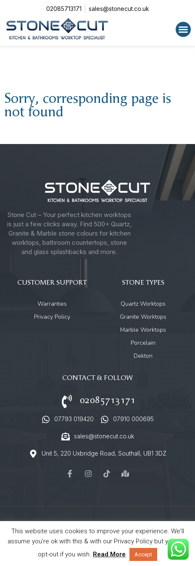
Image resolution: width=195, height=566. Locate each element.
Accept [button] (143, 554)
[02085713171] (67, 401)
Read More (109, 554)
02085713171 (107, 400)
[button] (183, 29)
